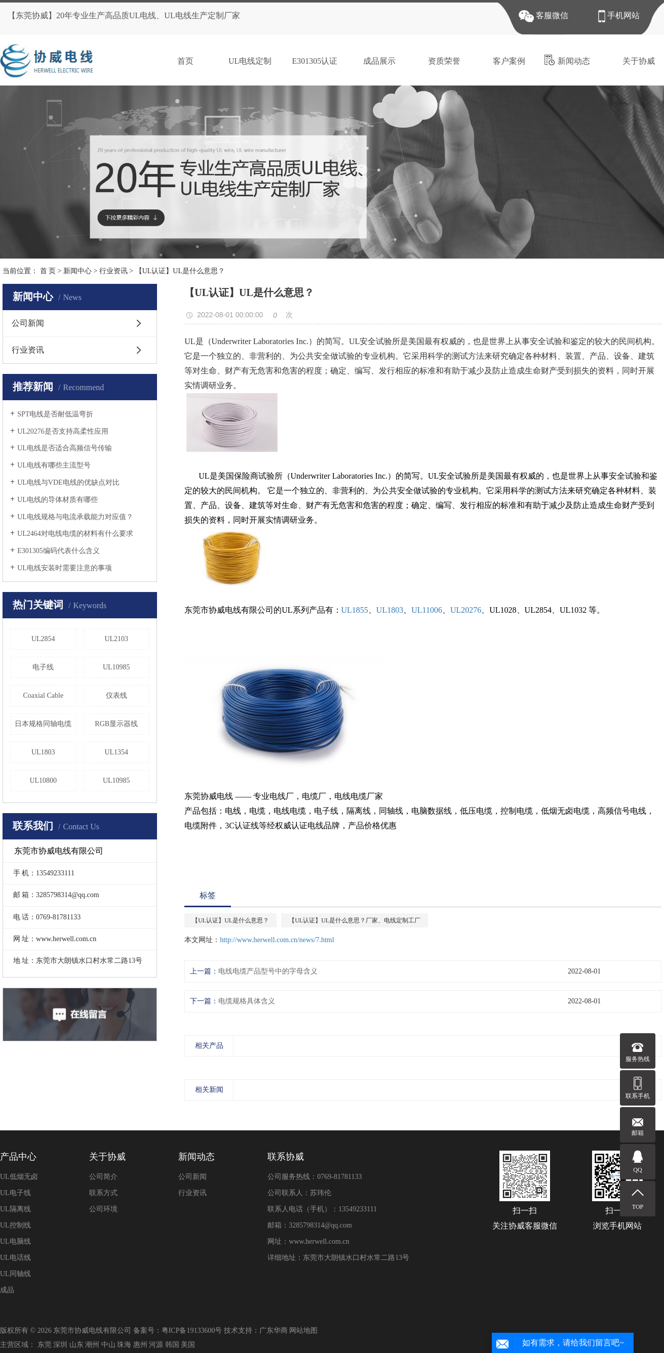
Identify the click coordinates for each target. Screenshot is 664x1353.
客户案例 (502, 60)
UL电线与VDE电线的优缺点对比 (68, 482)
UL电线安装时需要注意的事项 (64, 568)
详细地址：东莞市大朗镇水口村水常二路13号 (338, 1257)
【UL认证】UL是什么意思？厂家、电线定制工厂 (354, 920)
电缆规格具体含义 (246, 1001)
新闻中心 (77, 271)
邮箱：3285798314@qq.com (309, 1225)
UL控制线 (15, 1225)
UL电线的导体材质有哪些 (57, 499)
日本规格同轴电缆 (43, 724)
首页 (178, 60)
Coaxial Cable (43, 695)
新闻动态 (567, 60)
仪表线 (116, 695)
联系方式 (103, 1193)
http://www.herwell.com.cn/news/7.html (277, 940)
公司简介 (103, 1176)
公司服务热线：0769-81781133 (314, 1176)
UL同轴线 (15, 1274)
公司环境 (103, 1209)
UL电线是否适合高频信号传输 (64, 448)
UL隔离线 (15, 1209)
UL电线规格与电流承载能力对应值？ (75, 517)
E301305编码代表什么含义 (58, 551)
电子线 (43, 667)
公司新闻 (28, 323)
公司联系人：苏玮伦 (299, 1193)
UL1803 (43, 752)
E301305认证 (308, 60)
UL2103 (116, 639)
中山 (108, 1344)
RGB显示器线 (116, 724)
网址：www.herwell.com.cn (308, 1241)
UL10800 (43, 780)
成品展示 (372, 60)
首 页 (48, 271)
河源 (156, 1344)
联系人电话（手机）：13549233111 (322, 1209)
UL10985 (116, 667)
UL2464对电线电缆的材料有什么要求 (75, 533)
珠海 (124, 1344)
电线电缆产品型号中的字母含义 (268, 971)
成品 (7, 1290)
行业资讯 (113, 271)
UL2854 (43, 639)
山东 (76, 1344)
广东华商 (273, 1330)
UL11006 (426, 610)
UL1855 (354, 610)
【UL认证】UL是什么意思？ (230, 920)
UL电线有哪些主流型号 (54, 465)
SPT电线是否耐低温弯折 (55, 414)
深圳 (60, 1344)
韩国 (172, 1344)
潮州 (92, 1344)
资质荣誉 (437, 60)
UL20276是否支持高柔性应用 (62, 431)
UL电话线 (15, 1257)
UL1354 (116, 752)
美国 (188, 1344)
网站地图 (303, 1330)
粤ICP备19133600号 (192, 1330)
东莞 (44, 1344)
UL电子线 (15, 1193)
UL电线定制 (243, 60)
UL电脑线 (15, 1241)
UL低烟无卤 (19, 1176)
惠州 (140, 1344)
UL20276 (465, 610)
